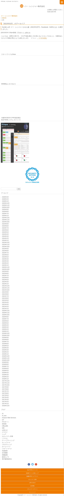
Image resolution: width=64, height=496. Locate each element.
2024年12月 (5, 217)
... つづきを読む (42, 38)
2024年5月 (5, 232)
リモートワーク (7, 448)
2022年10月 (5, 269)
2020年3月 (5, 327)
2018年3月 (5, 374)
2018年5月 (5, 370)
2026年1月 (5, 201)
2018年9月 (5, 362)
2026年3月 (5, 197)
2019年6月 (5, 343)
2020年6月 (5, 321)
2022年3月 (5, 281)
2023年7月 (5, 253)
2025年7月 (5, 213)
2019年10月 (5, 335)
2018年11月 (5, 358)
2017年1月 (5, 403)
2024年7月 (5, 228)
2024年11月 (5, 219)
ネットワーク (6, 442)
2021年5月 (5, 300)
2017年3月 (5, 399)
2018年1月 (5, 379)
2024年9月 (5, 224)
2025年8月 (5, 211)
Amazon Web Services (9, 417)
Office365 (5, 426)
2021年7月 (5, 296)
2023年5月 (5, 257)
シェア (4, 434)
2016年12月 (5, 405)
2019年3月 (5, 350)
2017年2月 (5, 401)
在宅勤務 (5, 453)
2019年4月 (5, 348)
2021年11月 (5, 288)
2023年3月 (5, 261)
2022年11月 (5, 267)
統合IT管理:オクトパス (32, 470)
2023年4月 (5, 259)
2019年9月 (5, 337)
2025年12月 (5, 203)
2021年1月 (5, 308)
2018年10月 (5, 360)
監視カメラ (5, 457)
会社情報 (32, 485)
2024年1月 (5, 240)
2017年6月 (5, 393)
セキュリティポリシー (32, 489)
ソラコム (5, 438)
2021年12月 (5, 286)
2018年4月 (5, 372)
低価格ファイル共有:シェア (32, 473)
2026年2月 (5, 199)
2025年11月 (5, 205)
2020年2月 (5, 329)
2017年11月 (5, 383)
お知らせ (27, 32)
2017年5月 (5, 395)
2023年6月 (5, 255)
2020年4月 (5, 325)
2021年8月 (5, 294)
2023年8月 (5, 250)
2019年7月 (5, 341)
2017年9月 (5, 387)
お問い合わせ (32, 482)
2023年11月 (5, 244)
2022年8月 (5, 273)
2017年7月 (5, 391)
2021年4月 (5, 302)
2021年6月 (5, 298)
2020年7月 (5, 319)
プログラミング (7, 444)
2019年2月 (5, 352)
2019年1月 (5, 354)
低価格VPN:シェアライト (32, 476)
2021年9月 (5, 292)
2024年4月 (5, 234)
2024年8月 (5, 226)
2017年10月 (5, 385)
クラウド (5, 432)
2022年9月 (5, 271)
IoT (3, 420)
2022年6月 (5, 277)
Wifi (3, 428)
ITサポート (20, 32)
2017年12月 (5, 381)
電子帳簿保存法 (7, 459)
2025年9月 (5, 209)
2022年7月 (5, 275)
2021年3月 (5, 304)
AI (2, 413)
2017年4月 (5, 397)
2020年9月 (5, 317)
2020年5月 (5, 323)
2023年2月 (5, 263)
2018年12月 (5, 356)
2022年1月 (5, 283)
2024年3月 (5, 236)
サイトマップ (32, 492)
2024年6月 (5, 230)
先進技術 (5, 450)
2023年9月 (5, 248)
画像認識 (5, 455)
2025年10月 (5, 207)
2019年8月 (5, 339)
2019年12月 (5, 333)
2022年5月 (5, 279)
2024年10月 (5, 222)
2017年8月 (5, 389)
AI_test (4, 415)
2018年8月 (5, 364)
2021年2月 (5, 306)
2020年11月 (5, 312)
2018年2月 (5, 376)
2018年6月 (5, 368)
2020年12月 (5, 310)
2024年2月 (5, 238)
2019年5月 (5, 345)
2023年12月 (5, 242)
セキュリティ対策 (7, 436)
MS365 (4, 424)
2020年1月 (5, 331)
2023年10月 (5, 246)
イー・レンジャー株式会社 (34, 6)
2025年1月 (5, 215)
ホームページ (6, 446)
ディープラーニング (8, 440)
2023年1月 (5, 265)
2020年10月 (5, 314)
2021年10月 (5, 290)
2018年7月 (5, 366)
